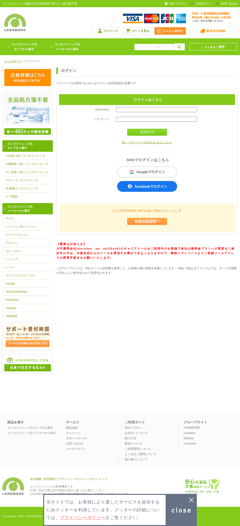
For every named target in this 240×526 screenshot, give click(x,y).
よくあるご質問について (140, 454)
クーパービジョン (17, 234)
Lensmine (190, 443)
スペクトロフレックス (20, 275)
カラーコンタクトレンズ (22, 180)
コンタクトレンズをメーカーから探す (67, 47)
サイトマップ (98, 479)
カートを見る (140, 31)
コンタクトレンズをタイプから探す (30, 427)
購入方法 (130, 438)
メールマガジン (76, 448)
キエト (10, 218)
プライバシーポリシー (73, 479)
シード (10, 267)
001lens (189, 438)
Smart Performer (17, 291)
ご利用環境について (138, 448)
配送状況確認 (216, 31)
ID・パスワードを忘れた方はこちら (147, 142)
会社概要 (36, 479)
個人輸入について (136, 459)
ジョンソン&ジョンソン (21, 226)
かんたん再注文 (173, 31)
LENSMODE (192, 427)
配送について (133, 443)
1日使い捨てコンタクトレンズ (25, 156)
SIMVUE (11, 316)
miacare (11, 308)
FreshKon (12, 300)
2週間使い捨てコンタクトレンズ (27, 164)
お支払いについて (136, 433)
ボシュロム (13, 251)
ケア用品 (12, 196)
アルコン (12, 243)
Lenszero (189, 433)
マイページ (111, 31)
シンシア (12, 259)
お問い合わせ (229, 3)
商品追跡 (72, 427)
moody (10, 283)
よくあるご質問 (214, 47)
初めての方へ (177, 3)
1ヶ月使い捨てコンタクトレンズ (27, 172)
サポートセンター (77, 438)
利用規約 (50, 479)
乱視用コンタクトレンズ (22, 188)
